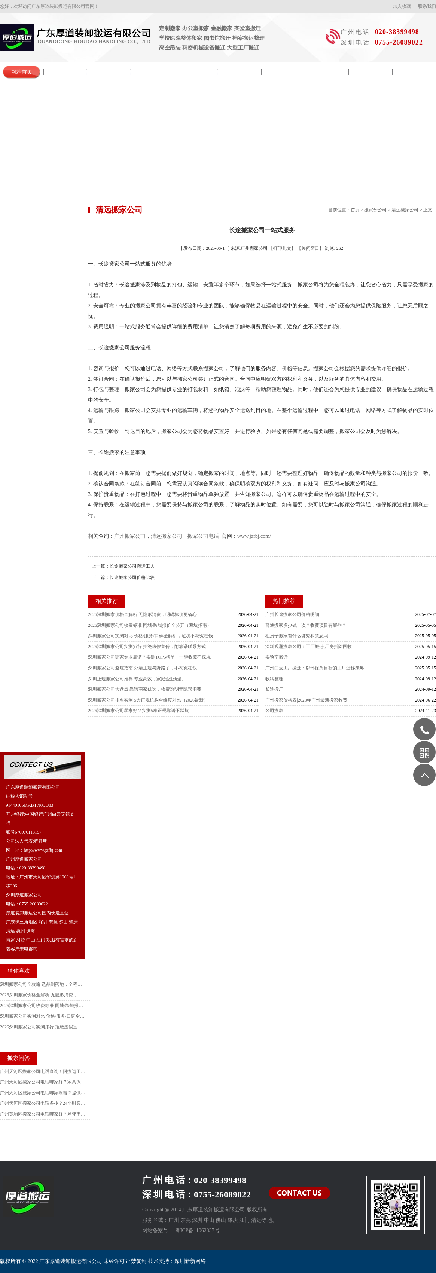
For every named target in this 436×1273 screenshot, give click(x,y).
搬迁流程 (196, 72)
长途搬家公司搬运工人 (132, 566)
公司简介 (65, 72)
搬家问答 (283, 72)
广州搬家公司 (130, 536)
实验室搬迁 (276, 657)
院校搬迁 (152, 72)
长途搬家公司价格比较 (132, 577)
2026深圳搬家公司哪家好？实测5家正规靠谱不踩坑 (138, 710)
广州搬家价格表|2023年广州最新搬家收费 (306, 700)
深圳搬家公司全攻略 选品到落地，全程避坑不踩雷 (43, 984)
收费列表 (370, 72)
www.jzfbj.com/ (254, 536)
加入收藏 (402, 6)
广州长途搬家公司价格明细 (292, 614)
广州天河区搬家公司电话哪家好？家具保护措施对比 (43, 1082)
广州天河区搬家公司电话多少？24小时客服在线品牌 (43, 1103)
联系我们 (427, 6)
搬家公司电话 (203, 536)
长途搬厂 (274, 689)
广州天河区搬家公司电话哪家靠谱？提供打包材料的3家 (43, 1092)
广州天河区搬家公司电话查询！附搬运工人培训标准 (43, 1071)
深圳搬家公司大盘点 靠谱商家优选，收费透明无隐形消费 (144, 689)
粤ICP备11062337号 (197, 1230)
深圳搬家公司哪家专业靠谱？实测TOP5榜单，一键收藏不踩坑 (149, 657)
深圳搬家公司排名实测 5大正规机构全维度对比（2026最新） (148, 700)
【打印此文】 (282, 248)
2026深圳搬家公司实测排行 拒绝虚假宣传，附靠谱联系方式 (147, 646)
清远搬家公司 (404, 209)
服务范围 (327, 72)
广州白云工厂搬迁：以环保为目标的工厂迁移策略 (314, 668)
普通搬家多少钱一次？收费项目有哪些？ (305, 625)
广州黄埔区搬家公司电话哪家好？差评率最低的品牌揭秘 (43, 1114)
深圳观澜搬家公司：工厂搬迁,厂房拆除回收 (308, 646)
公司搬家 (274, 710)
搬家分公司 (375, 209)
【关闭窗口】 (310, 248)
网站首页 (21, 72)
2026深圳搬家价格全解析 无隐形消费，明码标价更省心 (142, 614)
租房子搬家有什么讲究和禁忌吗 (296, 635)
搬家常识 (239, 72)
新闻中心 (108, 72)
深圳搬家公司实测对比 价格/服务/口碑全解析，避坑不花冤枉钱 (150, 635)
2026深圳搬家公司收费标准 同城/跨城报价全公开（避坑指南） (149, 625)
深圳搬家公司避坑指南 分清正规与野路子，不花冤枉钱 (142, 668)
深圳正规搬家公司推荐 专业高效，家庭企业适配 (135, 678)
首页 (355, 209)
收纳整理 (274, 678)
